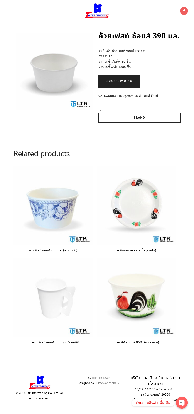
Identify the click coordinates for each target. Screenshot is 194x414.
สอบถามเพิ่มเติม (119, 81)
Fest (101, 110)
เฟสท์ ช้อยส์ (150, 96)
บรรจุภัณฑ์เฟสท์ (130, 96)
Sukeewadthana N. (107, 381)
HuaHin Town (101, 376)
